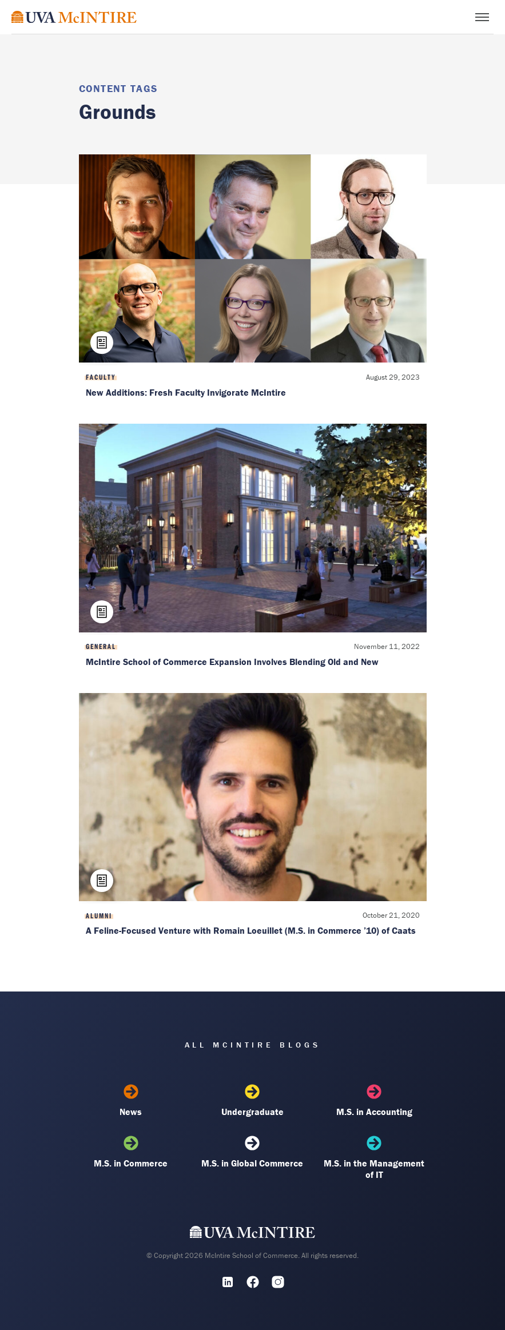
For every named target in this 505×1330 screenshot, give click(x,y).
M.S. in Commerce (131, 1152)
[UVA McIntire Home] (252, 1235)
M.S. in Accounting (374, 1100)
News (131, 1100)
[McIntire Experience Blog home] (74, 17)
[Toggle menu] (482, 17)
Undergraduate (252, 1100)
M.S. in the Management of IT (374, 1158)
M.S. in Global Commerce (252, 1152)
